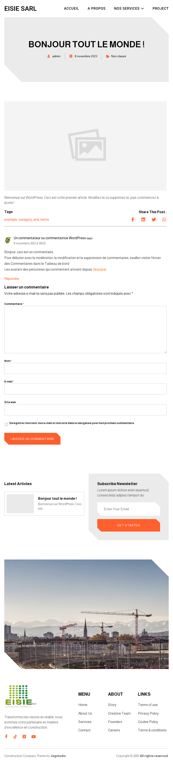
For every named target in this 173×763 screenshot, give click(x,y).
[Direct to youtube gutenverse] (33, 737)
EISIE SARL (20, 8)
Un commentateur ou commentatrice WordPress (50, 238)
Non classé (118, 56)
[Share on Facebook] (133, 219)
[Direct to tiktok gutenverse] (15, 737)
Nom (8, 361)
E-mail (9, 381)
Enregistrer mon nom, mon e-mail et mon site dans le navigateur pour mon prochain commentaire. (72, 423)
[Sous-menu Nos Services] (142, 8)
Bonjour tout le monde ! (57, 498)
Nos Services (126, 8)
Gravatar (99, 269)
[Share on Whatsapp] (164, 219)
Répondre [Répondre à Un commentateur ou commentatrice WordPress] (11, 279)
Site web (10, 402)
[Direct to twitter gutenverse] (24, 737)
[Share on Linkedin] (143, 219)
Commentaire (14, 304)
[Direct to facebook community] (6, 736)
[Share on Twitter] (154, 219)
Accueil (71, 8)
